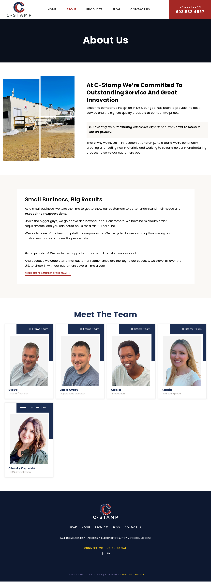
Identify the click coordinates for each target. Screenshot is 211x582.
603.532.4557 (190, 9)
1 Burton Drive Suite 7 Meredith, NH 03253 (125, 538)
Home (51, 9)
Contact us (140, 9)
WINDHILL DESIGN (133, 575)
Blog (116, 9)
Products (94, 9)
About (71, 9)
